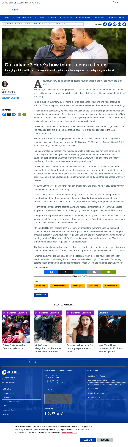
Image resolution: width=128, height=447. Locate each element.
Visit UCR (6, 414)
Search (117, 2)
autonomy (40, 286)
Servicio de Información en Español (101, 380)
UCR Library (7, 389)
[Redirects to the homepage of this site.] (3, 24)
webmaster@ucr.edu (56, 383)
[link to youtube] (115, 24)
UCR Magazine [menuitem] (115, 18)
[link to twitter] (110, 24)
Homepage (41, 294)
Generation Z (111, 286)
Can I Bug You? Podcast (97, 376)
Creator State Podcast (96, 393)
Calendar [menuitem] (40, 18)
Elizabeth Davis (59, 286)
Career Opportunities (11, 401)
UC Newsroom (93, 389)
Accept (88, 440)
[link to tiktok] (124, 24)
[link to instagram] (119, 24)
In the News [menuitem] (66, 18)
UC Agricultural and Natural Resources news (105, 384)
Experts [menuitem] (53, 18)
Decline (105, 440)
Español (6, 406)
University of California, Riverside (21, 3)
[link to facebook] (105, 24)
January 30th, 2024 (21, 23)
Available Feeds (94, 397)
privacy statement (69, 433)
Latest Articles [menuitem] (21, 18)
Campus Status (8, 393)
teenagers (77, 286)
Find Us (58, 396)
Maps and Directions (10, 410)
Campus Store (8, 397)
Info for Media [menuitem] (83, 18)
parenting (94, 286)
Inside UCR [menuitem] (99, 18)
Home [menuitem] (7, 18)
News (28, 9)
